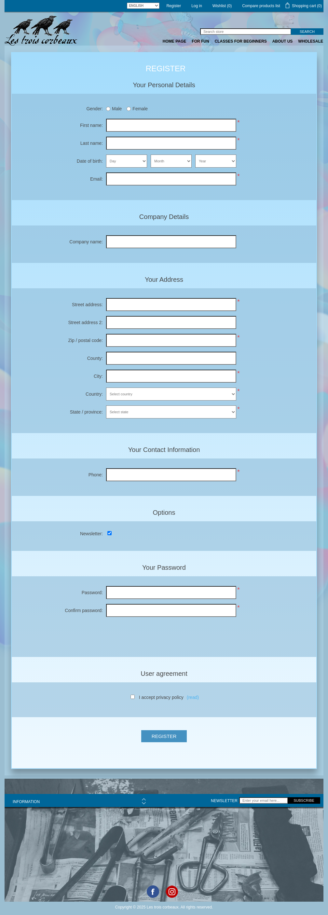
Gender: (94, 108)
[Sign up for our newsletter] (263, 800)
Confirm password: (84, 610)
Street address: (87, 304)
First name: (91, 125)
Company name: (86, 241)
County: (95, 358)
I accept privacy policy (161, 697)
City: (98, 376)
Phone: (96, 474)
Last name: (91, 143)
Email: (96, 179)
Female (140, 108)
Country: (94, 394)
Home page (174, 41)
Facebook (153, 891)
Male (117, 108)
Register (173, 6)
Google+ (172, 891)
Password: (92, 592)
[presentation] (164, 634)
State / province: (86, 412)
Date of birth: (90, 161)
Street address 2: (85, 322)
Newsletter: (91, 533)
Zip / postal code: (85, 340)
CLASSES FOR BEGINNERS (241, 41)
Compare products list (261, 6)
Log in (196, 6)
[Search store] (245, 31)
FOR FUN (200, 41)
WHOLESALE (310, 41)
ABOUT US (282, 41)
